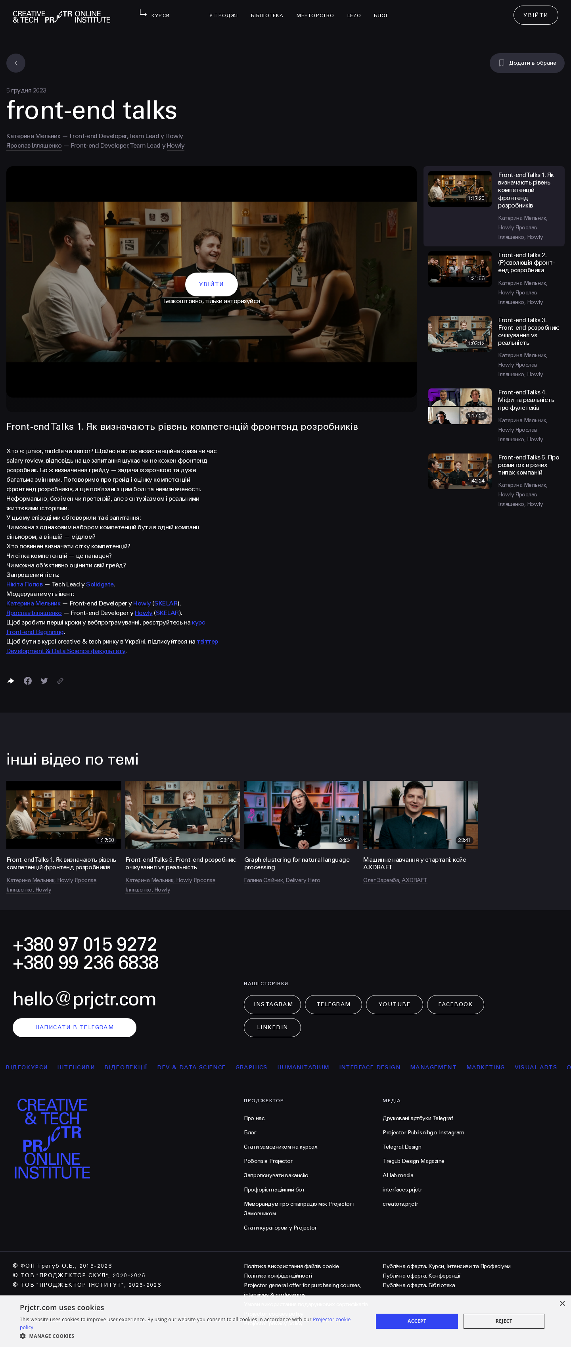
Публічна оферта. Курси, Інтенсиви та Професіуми (446, 1266)
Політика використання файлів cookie (291, 1266)
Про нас (254, 1118)
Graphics (281, 1067)
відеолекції (155, 1067)
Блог (384, 10)
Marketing (515, 1067)
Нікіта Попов (24, 584)
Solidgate (100, 584)
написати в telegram (74, 1027)
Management (462, 1067)
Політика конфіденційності (278, 1275)
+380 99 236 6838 (86, 962)
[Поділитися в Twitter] (44, 681)
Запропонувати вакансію (276, 1175)
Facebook (455, 1004)
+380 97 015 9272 (85, 944)
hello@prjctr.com (84, 999)
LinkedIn (272, 1027)
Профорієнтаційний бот (274, 1189)
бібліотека (270, 10)
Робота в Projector (268, 1161)
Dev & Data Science (221, 1067)
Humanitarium (333, 1067)
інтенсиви (106, 1067)
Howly (174, 136)
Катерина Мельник (33, 136)
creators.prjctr (400, 1204)
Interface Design (399, 1067)
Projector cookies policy (273, 1313)
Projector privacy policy (273, 1323)
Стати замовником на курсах (280, 1146)
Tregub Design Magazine (414, 1161)
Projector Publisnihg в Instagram (423, 1132)
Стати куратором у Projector (280, 1227)
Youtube (394, 1004)
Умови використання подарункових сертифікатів (306, 1304)
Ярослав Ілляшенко (34, 145)
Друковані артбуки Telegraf (418, 1118)
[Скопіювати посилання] (60, 681)
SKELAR (165, 603)
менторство (319, 10)
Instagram (273, 1004)
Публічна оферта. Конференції (421, 1275)
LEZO (357, 10)
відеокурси (56, 1067)
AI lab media (398, 1175)
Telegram (333, 1004)
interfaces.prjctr (402, 1189)
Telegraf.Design (402, 1146)
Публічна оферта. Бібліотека (419, 1285)
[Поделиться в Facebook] (28, 681)
